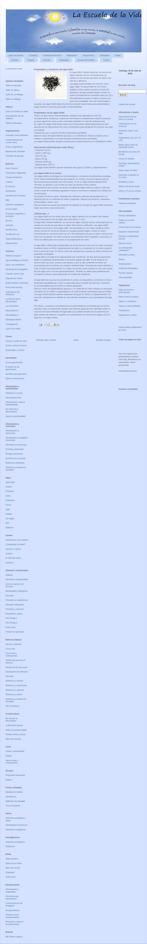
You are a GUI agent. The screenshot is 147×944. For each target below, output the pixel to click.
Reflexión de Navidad (15, 801)
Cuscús (9, 182)
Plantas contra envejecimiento (12, 916)
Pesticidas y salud (14, 613)
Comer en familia (126, 159)
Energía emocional (14, 454)
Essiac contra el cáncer (16, 345)
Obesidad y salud (126, 254)
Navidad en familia (14, 792)
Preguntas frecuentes (15, 775)
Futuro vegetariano (14, 147)
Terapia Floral (88, 55)
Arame (9, 487)
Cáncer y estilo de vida (16, 341)
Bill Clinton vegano (14, 936)
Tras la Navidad (13, 805)
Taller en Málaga (13, 99)
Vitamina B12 (12, 243)
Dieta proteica (12, 859)
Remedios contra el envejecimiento (14, 923)
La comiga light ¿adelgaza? (125, 249)
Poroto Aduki (11, 209)
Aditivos (9, 575)
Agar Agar (10, 482)
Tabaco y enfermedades (130, 306)
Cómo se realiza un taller (17, 111)
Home (118, 55)
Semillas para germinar (16, 374)
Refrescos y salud (14, 694)
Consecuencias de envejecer (14, 904)
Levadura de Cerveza (15, 195)
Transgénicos (12, 324)
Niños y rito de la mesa (129, 186)
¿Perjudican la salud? (15, 544)
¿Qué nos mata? (13, 328)
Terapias (30, 60)
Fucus (8, 505)
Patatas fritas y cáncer (16, 734)
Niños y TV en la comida (130, 191)
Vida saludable (125, 277)
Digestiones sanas (14, 278)
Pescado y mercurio (15, 609)
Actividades (105, 55)
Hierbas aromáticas (127, 203)
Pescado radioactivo (15, 604)
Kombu (9, 514)
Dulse (8, 496)
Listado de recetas (127, 104)
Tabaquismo (124, 310)
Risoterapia (64, 60)
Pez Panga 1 (11, 618)
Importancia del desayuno (13, 293)
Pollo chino (11, 627)
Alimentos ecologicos (15, 842)
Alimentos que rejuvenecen (12, 897)
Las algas (10, 518)
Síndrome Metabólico (128, 268)
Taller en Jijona (12, 90)
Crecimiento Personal (52, 55)
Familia (106, 60)
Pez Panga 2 (11, 623)
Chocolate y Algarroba (16, 173)
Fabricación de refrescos (17, 672)
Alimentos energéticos (16, 829)
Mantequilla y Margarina (17, 591)
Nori (7, 523)
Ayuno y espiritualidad (16, 416)
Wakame (10, 527)
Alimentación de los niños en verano (127, 117)
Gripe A (9, 780)
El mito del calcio (13, 558)
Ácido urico (11, 877)
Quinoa (9, 220)
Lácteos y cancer (13, 549)
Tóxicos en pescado (15, 632)
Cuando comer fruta (15, 274)
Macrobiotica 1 (12, 310)
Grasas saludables (127, 215)
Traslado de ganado (15, 156)
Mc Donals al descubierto (11, 719)
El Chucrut (10, 186)
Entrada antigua (103, 340)
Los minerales (12, 306)
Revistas (14, 60)
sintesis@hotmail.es (128, 371)
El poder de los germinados (12, 368)
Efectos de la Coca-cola (16, 667)
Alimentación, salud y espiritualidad (15, 403)
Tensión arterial (125, 273)
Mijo (7, 200)
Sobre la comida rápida (16, 730)
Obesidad (10, 872)
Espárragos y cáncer (15, 350)
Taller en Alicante (13, 85)
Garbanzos (11, 191)
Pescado (10, 595)
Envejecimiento (12, 910)
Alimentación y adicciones (12, 431)
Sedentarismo (125, 264)
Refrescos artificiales (15, 463)
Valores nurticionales (15, 378)
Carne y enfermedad (15, 751)
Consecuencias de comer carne (14, 141)
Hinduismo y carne (14, 393)
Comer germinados (14, 362)
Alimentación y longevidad (12, 890)
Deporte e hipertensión (129, 231)
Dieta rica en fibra (14, 863)
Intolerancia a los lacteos (17, 540)
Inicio (76, 340)
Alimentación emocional (16, 825)
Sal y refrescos (12, 706)
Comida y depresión (15, 449)
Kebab (9, 756)
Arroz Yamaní (12, 168)
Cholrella (10, 491)
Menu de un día (13, 868)
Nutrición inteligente (15, 204)
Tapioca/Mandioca (14, 239)
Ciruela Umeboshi (14, 177)
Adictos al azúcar (13, 255)
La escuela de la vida (14, 69)
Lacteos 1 (10, 562)
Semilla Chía (11, 229)
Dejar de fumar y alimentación (126, 291)
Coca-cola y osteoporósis (11, 654)
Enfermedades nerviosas (17, 283)
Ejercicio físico (125, 243)
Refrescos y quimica (15, 690)
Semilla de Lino (13, 234)
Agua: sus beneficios (15, 264)
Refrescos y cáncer (14, 681)
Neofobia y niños (126, 182)
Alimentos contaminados (17, 579)
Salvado (9, 225)
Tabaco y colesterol (127, 301)
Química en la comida (15, 458)
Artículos (46, 60)
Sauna (122, 259)
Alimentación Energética (17, 269)
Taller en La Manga (14, 94)
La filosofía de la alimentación (13, 300)
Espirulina (10, 500)
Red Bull (9, 676)
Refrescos (10, 846)
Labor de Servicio (15, 55)
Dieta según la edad (128, 170)
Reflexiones (72, 55)
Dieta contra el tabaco (128, 297)
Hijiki (8, 509)
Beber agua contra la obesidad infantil (128, 146)
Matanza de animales (15, 151)
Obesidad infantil (13, 319)
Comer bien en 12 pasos (130, 227)
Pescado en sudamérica (17, 600)
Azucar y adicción (14, 644)
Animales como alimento (17, 135)
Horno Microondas (14, 287)
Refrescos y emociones (16, 685)
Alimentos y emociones (16, 445)
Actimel (9, 553)
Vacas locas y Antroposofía (12, 761)
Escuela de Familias (85, 60)
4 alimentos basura (14, 725)
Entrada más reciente (46, 340)
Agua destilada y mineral (17, 260)
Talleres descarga (14, 123)
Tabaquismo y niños (128, 315)
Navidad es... (12, 796)
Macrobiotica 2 (12, 315)
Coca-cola (10, 649)
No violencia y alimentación (12, 410)
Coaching (33, 55)
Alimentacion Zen (13, 397)
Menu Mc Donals (13, 739)
